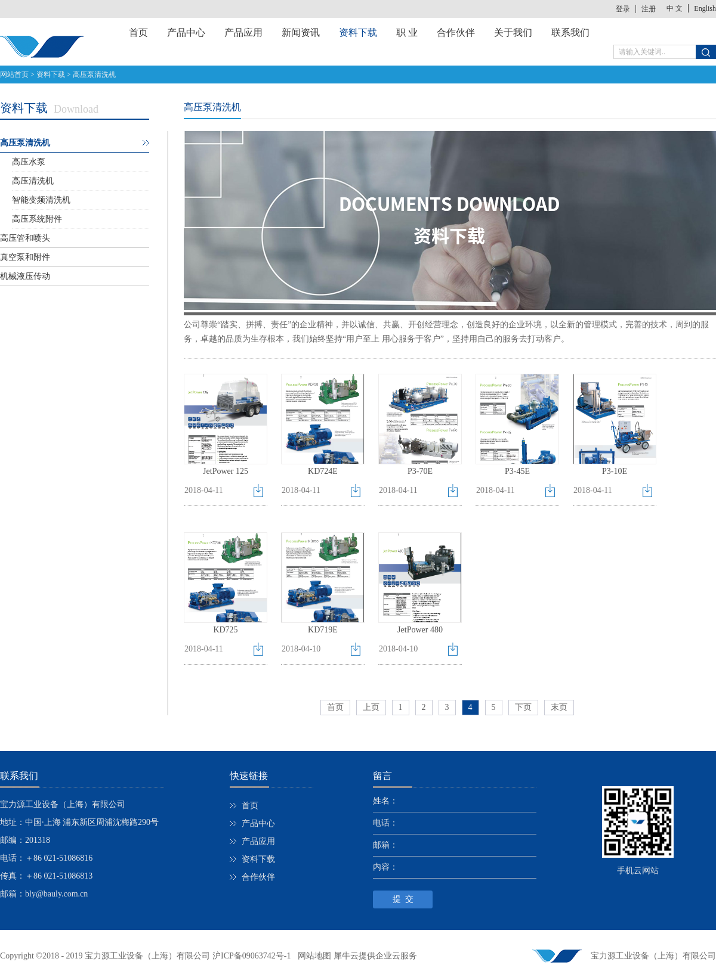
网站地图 (312, 955)
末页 (559, 707)
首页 (138, 32)
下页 (523, 707)
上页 (371, 707)
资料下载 (50, 74)
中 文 (674, 8)
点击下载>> (260, 493)
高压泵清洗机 (94, 74)
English (705, 8)
